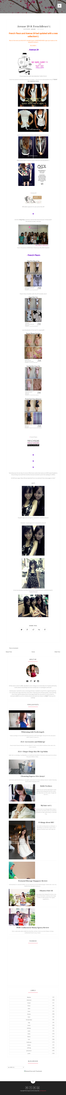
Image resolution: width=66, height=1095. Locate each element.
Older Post (57, 652)
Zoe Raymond (43, 1090)
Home (33, 652)
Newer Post (9, 652)
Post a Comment (13, 648)
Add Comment (40, 29)
